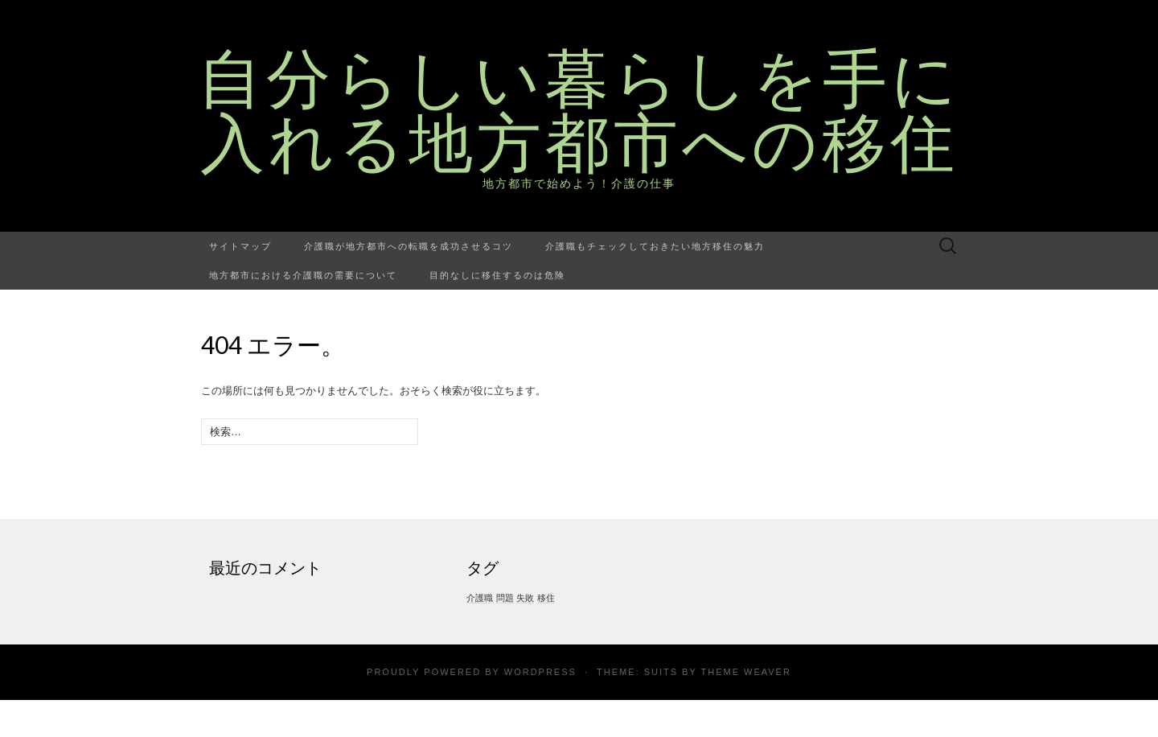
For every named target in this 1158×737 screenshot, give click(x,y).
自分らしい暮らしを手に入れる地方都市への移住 (579, 108)
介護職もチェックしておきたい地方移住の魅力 (655, 246)
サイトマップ (240, 246)
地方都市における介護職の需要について (303, 275)
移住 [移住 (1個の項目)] (546, 598)
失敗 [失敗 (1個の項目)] (525, 598)
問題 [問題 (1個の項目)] (505, 598)
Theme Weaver (745, 672)
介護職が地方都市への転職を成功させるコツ (408, 246)
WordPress (540, 672)
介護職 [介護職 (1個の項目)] (479, 598)
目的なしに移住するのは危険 (497, 275)
